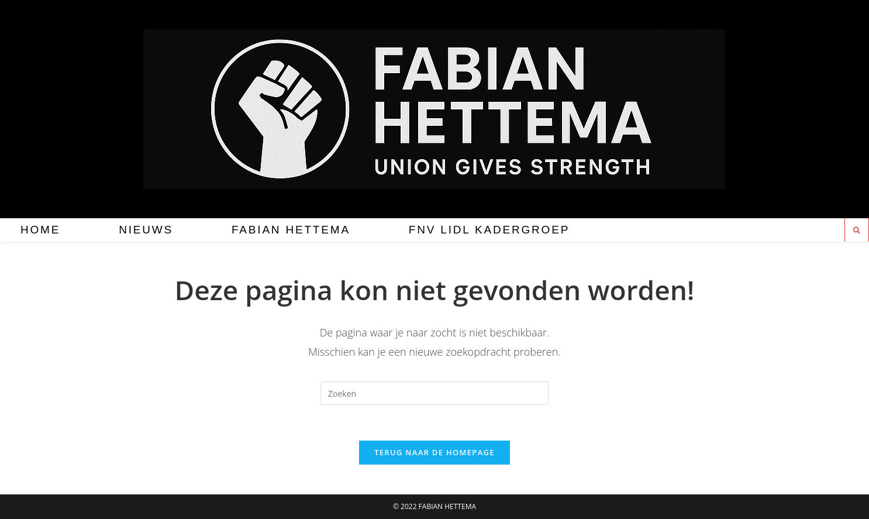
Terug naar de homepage (434, 452)
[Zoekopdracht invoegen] (434, 393)
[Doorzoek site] (857, 230)
